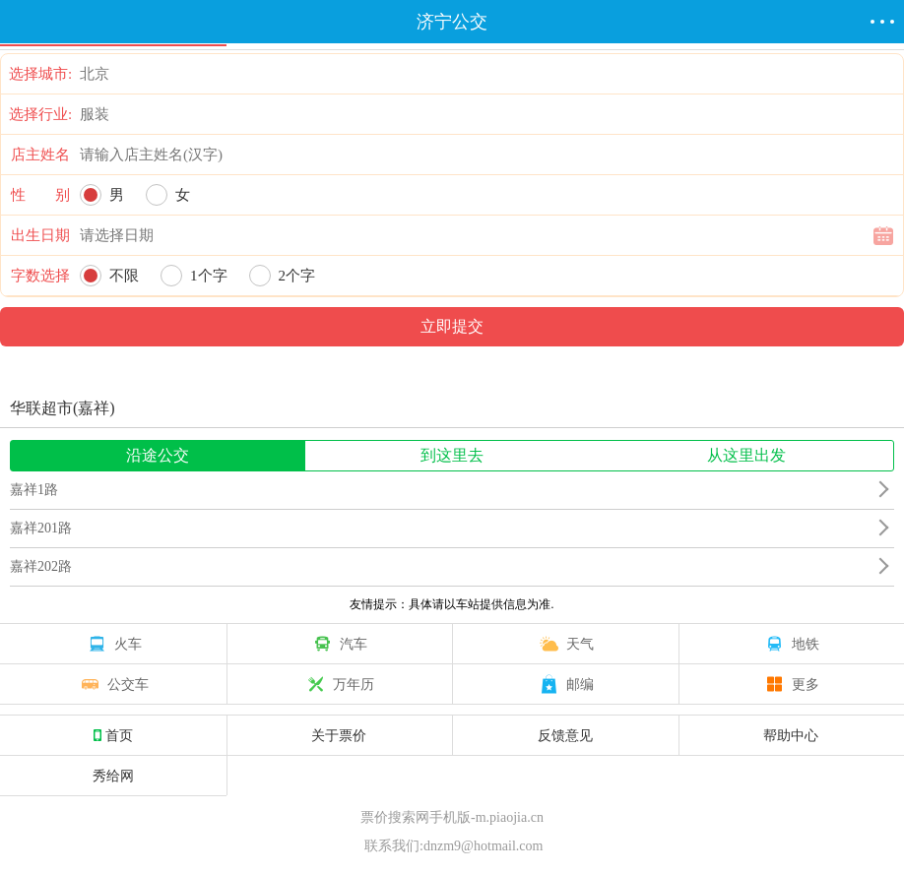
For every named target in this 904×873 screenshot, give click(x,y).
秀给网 (113, 775)
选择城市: (40, 74)
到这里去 (452, 455)
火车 (113, 644)
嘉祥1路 (34, 489)
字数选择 (40, 275)
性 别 (40, 195)
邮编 (565, 684)
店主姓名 (40, 154)
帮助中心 (790, 735)
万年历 (338, 684)
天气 (565, 644)
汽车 (338, 644)
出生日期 (40, 235)
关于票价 (338, 735)
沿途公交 (157, 455)
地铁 (790, 644)
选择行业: (40, 114)
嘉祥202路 (41, 566)
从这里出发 (746, 455)
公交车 (113, 684)
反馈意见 (565, 735)
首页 (113, 735)
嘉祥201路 (41, 528)
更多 (790, 684)
